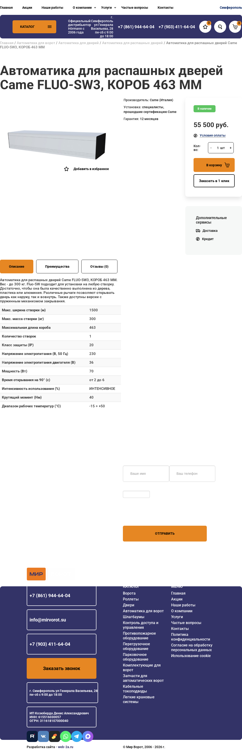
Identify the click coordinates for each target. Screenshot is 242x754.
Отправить (165, 533)
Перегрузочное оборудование (136, 646)
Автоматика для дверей (78, 43)
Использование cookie (191, 656)
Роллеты (131, 599)
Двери (128, 605)
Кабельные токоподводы (135, 688)
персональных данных (141, 517)
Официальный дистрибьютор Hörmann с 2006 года (79, 26)
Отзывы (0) (99, 266)
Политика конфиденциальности (190, 637)
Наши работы (52, 7)
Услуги (106, 7)
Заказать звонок (61, 668)
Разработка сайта (41, 747)
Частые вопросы (134, 7)
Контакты (165, 7)
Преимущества (57, 266)
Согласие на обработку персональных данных (191, 647)
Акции (27, 7)
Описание (16, 266)
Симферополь (231, 7)
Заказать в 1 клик (214, 181)
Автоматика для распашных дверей (132, 43)
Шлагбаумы (133, 617)
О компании (82, 7)
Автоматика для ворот (36, 43)
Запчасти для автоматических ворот (143, 678)
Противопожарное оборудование (139, 635)
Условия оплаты (212, 135)
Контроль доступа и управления (140, 625)
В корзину (217, 164)
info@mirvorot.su (48, 620)
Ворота (129, 593)
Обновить (132, 488)
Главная (6, 7)
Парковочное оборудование (135, 657)
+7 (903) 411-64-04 (50, 644)
